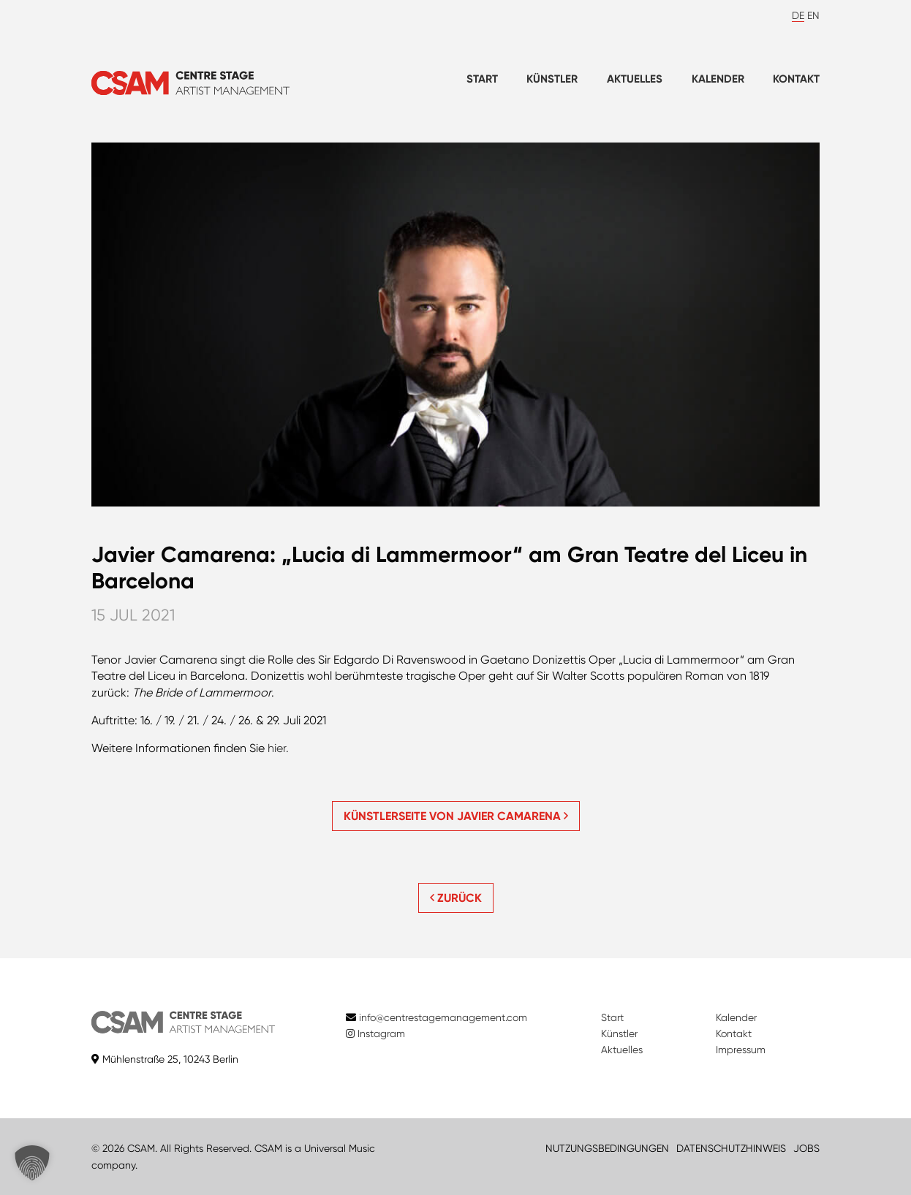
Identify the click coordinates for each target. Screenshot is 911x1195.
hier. (278, 748)
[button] (32, 1163)
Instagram (375, 1033)
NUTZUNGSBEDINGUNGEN (607, 1148)
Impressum (741, 1049)
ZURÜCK (456, 898)
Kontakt (796, 79)
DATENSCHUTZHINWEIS (731, 1148)
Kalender (718, 79)
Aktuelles (634, 79)
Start (482, 79)
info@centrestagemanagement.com (443, 1017)
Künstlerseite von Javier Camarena (456, 816)
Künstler (552, 79)
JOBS (806, 1148)
